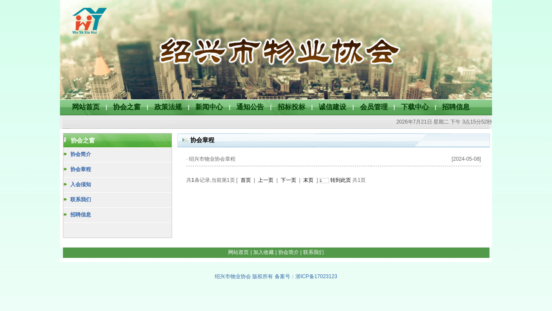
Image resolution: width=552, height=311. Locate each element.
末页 (308, 180)
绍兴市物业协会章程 (212, 159)
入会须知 (80, 184)
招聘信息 (80, 215)
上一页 (265, 180)
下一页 (288, 180)
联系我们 (80, 200)
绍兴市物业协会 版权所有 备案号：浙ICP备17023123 (276, 276)
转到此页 (340, 180)
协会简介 (80, 154)
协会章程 (80, 169)
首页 (246, 180)
